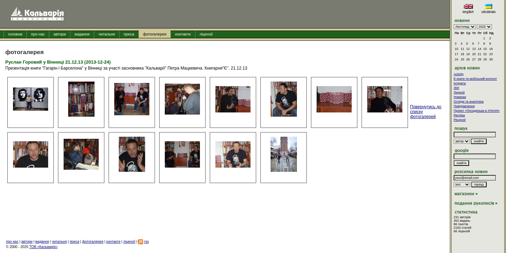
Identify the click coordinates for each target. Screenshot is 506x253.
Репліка (459, 115)
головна (15, 34)
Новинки (460, 97)
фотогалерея (155, 34)
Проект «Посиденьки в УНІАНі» (477, 110)
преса (129, 34)
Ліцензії (459, 92)
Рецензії (460, 120)
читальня (106, 34)
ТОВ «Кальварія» (43, 247)
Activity (459, 74)
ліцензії (206, 34)
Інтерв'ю (460, 83)
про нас (38, 34)
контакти (182, 34)
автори (59, 34)
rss (146, 242)
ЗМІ (456, 88)
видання (82, 34)
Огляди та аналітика (469, 101)
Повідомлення (464, 106)
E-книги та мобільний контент (475, 78)
